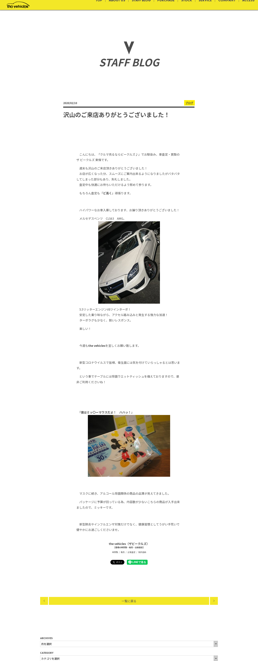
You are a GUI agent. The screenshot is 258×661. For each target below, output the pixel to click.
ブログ (189, 103)
